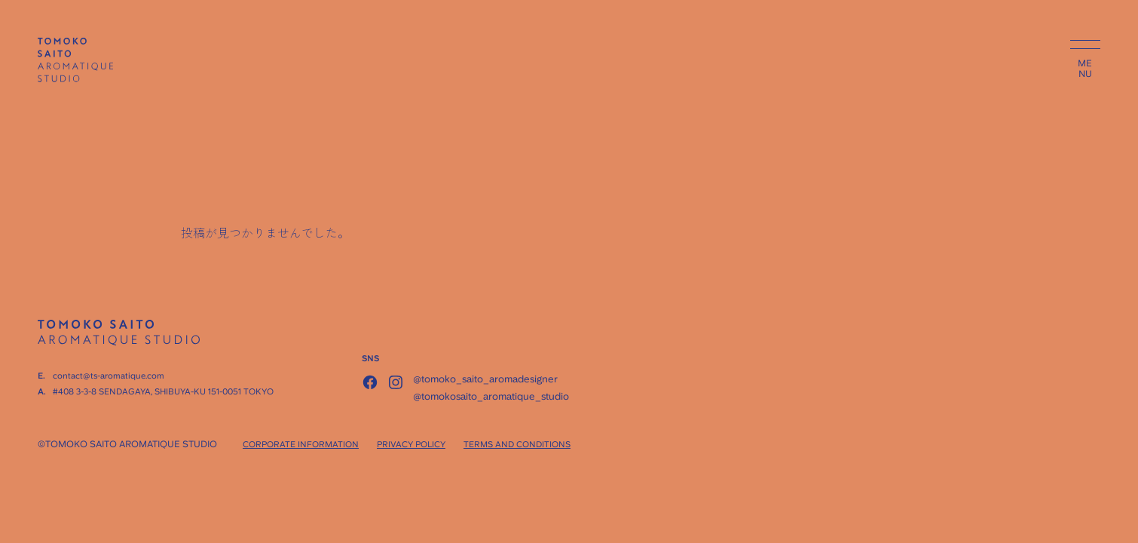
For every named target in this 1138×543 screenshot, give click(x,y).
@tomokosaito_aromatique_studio (491, 396)
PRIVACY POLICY (411, 444)
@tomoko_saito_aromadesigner (485, 379)
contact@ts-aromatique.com (108, 376)
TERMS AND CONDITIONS (517, 444)
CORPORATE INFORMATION (301, 444)
